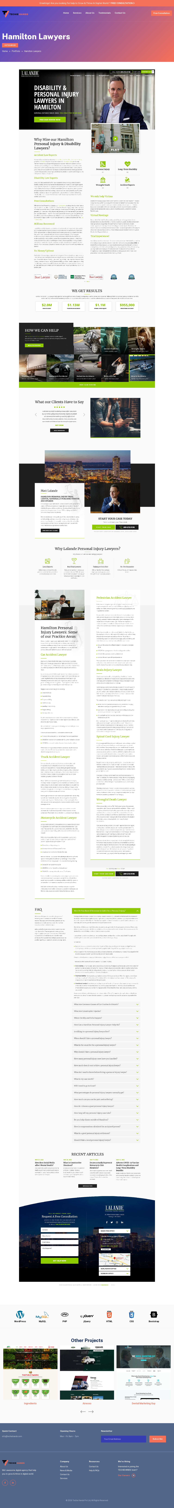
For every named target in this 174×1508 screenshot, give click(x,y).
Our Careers (126, 1475)
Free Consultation (123, 3)
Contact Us (120, 13)
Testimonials (104, 13)
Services (77, 13)
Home (66, 13)
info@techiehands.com (12, 1436)
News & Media (66, 1470)
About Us (90, 13)
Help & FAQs (94, 1470)
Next (91, 1409)
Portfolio (16, 51)
